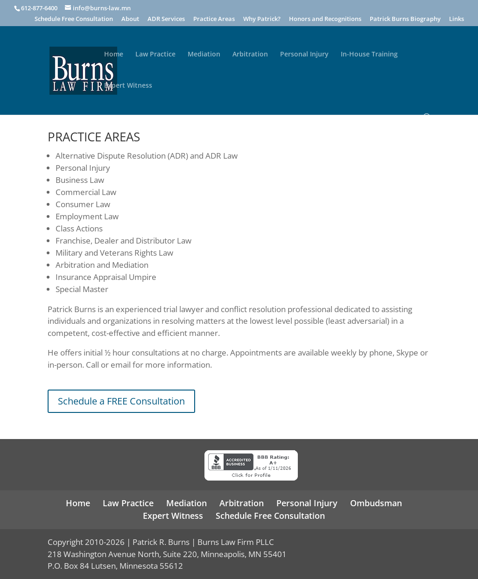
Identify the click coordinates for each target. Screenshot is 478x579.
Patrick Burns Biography (405, 19)
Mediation (204, 54)
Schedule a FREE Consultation (121, 401)
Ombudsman (376, 503)
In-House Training (369, 54)
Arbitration (250, 54)
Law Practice (155, 54)
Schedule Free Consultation (74, 19)
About (130, 19)
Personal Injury (304, 54)
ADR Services (166, 19)
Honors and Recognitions (325, 19)
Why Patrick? (262, 19)
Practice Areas (214, 19)
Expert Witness (128, 86)
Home (113, 54)
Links (456, 19)
